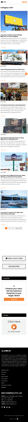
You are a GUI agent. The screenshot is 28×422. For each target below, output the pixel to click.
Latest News (4, 381)
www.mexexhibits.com (11, 404)
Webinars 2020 (5, 370)
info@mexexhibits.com (11, 402)
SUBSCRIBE (14, 266)
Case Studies (4, 378)
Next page (18, 228)
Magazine (3, 387)
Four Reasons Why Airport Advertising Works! (13, 105)
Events (3, 383)
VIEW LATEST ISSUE (14, 258)
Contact (3, 374)
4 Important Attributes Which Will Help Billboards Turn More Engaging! (11, 35)
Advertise (14, 299)
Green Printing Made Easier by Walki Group (12, 69)
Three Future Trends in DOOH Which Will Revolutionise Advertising (12, 213)
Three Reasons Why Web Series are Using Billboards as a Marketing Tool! (12, 138)
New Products (4, 376)
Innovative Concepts (6, 385)
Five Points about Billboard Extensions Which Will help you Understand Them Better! (13, 176)
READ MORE (3, 47)
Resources (3, 372)
